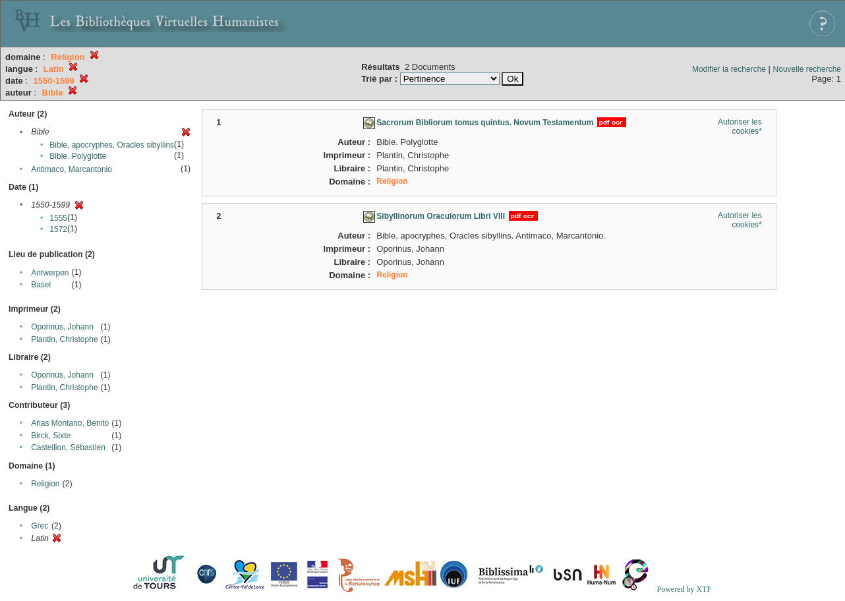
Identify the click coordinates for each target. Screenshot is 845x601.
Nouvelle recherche (807, 69)
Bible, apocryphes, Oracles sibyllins (111, 145)
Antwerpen (50, 272)
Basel (41, 284)
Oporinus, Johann (62, 326)
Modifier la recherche (729, 69)
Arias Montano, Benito (70, 423)
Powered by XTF (683, 589)
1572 (58, 229)
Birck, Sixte (51, 435)
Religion (45, 483)
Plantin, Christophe (64, 339)
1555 (58, 218)
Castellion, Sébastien (68, 447)
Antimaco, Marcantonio (71, 169)
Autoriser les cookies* (740, 126)
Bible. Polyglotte (77, 156)
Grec (39, 525)
